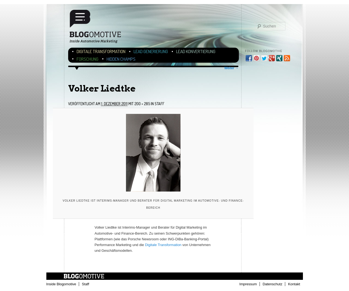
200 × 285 (142, 103)
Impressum (248, 284)
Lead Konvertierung (195, 51)
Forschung (87, 59)
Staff (159, 103)
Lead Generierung (151, 51)
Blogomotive (99, 28)
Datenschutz (272, 284)
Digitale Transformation (101, 51)
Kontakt (294, 284)
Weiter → (231, 68)
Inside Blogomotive (61, 284)
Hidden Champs (121, 59)
